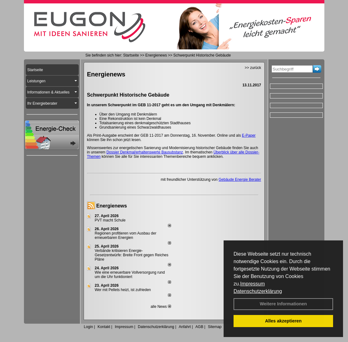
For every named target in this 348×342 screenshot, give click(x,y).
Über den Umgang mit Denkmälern (128, 114)
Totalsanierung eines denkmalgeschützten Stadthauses (145, 123)
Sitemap (214, 327)
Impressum (252, 283)
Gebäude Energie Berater (240, 179)
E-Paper (249, 135)
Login (88, 327)
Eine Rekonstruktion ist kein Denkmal (130, 118)
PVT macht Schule (110, 220)
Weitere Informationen (283, 303)
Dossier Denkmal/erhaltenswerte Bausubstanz (144, 152)
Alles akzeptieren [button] (283, 320)
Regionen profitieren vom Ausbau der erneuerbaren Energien (125, 235)
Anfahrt (185, 327)
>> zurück (253, 68)
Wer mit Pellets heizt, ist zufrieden (123, 290)
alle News (161, 306)
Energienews (111, 205)
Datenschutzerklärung (258, 291)
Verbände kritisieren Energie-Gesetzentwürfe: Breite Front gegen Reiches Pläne (132, 255)
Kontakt (104, 327)
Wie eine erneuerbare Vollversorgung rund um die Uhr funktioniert (130, 274)
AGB (199, 327)
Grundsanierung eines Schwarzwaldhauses (135, 127)
